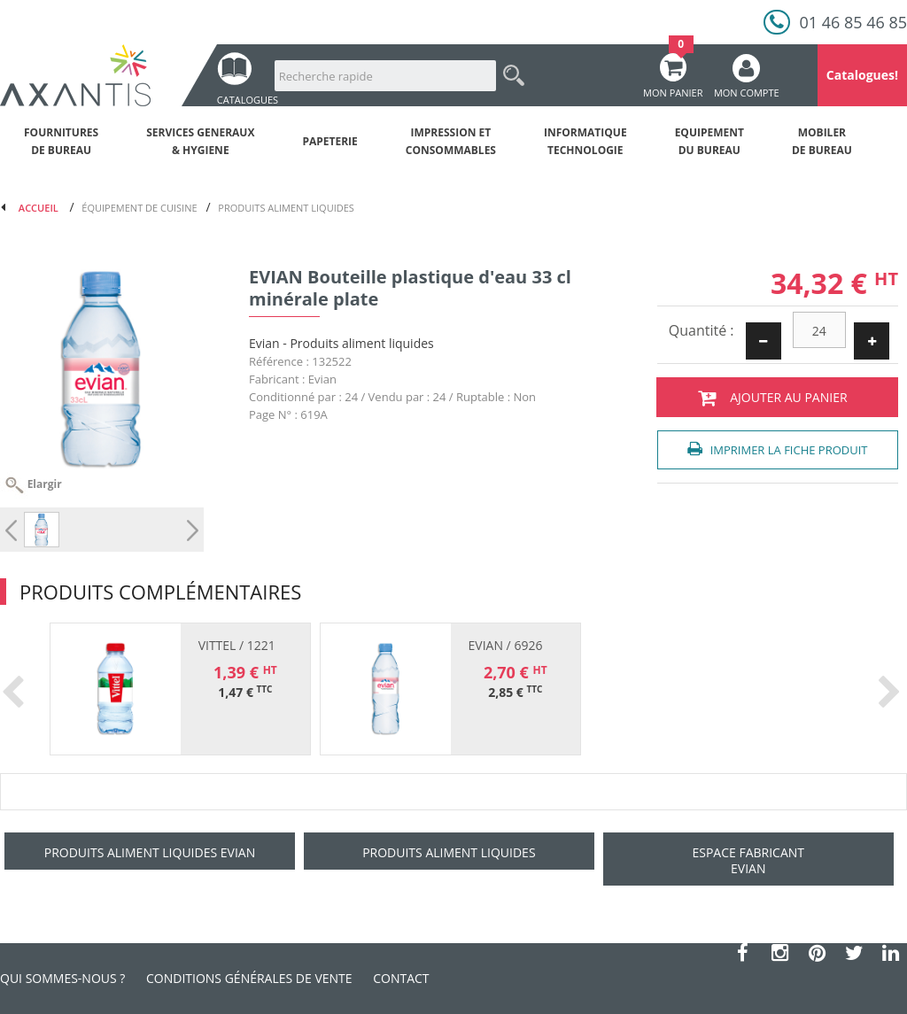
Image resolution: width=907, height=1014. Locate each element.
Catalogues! (862, 74)
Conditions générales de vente (249, 978)
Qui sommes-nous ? (62, 978)
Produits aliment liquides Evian (150, 852)
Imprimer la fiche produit (777, 449)
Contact (401, 978)
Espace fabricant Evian (748, 860)
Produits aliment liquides (448, 852)
